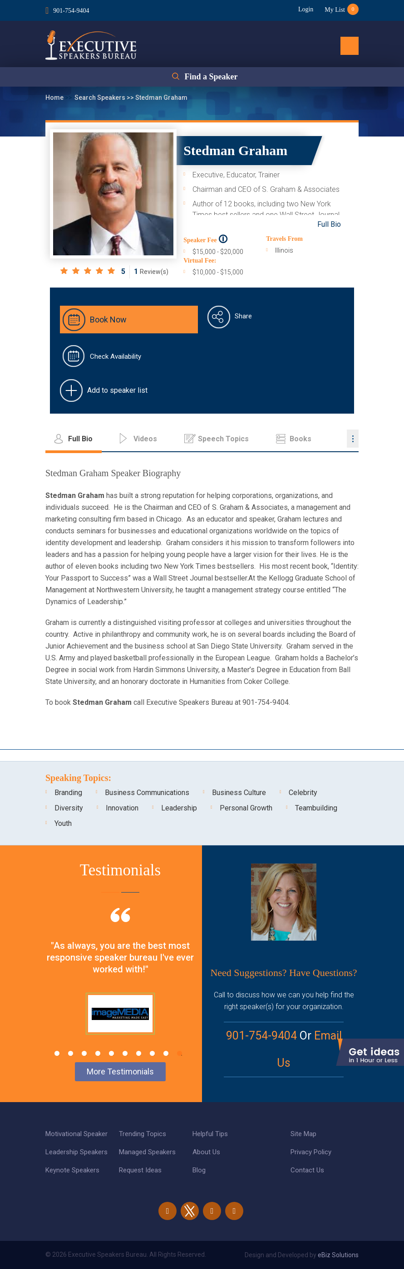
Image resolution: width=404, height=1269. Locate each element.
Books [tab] (300, 438)
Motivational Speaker (76, 1134)
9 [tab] (165, 1053)
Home (55, 97)
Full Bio (329, 224)
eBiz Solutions (338, 1255)
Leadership (179, 808)
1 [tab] (56, 1053)
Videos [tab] (145, 438)
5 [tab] (111, 1053)
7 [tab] (138, 1053)
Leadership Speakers (76, 1152)
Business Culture (239, 792)
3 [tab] (84, 1053)
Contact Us (307, 1170)
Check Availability (115, 356)
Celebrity (303, 792)
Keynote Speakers (72, 1170)
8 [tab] (152, 1053)
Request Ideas (140, 1170)
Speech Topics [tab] (223, 438)
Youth (63, 823)
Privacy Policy (311, 1152)
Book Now (108, 319)
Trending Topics (142, 1134)
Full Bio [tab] (80, 438)
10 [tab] (179, 1053)
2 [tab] (70, 1053)
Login (305, 9)
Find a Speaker (210, 76)
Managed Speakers (147, 1152)
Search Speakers (100, 97)
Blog (199, 1170)
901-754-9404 (71, 10)
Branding (68, 792)
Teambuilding (316, 808)
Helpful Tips (210, 1134)
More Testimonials (120, 1071)
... (353, 439)
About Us (206, 1152)
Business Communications (147, 792)
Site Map (303, 1134)
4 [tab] (97, 1053)
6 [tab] (125, 1053)
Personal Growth (246, 808)
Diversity (68, 808)
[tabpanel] (120, 982)
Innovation (122, 808)
